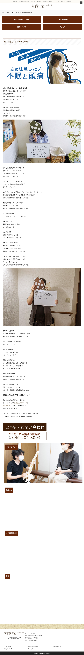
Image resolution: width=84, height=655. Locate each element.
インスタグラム (8, 406)
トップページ (6, 12)
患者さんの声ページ (20, 403)
